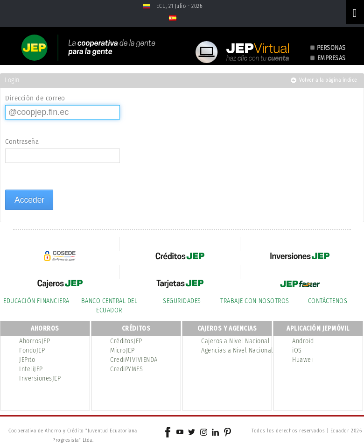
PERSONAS (331, 48)
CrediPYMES (126, 369)
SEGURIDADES (182, 301)
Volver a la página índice (328, 80)
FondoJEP (32, 350)
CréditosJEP (126, 341)
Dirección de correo (35, 98)
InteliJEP (31, 369)
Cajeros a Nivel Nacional (235, 341)
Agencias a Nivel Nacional (237, 350)
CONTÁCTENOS (328, 301)
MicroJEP (122, 350)
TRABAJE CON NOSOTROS (254, 301)
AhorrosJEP (34, 341)
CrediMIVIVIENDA (134, 360)
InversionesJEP (40, 378)
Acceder (29, 200)
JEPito (27, 360)
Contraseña (22, 141)
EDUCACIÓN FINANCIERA (36, 301)
